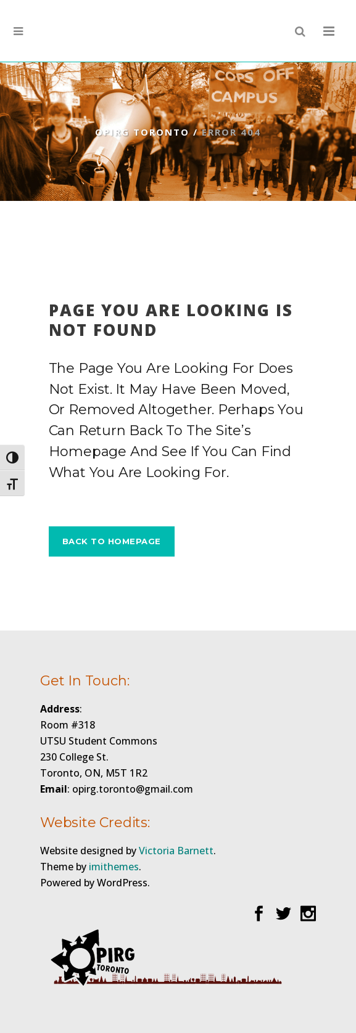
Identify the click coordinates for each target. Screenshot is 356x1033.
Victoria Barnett (176, 850)
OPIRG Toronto (142, 132)
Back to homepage (111, 541)
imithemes (114, 866)
